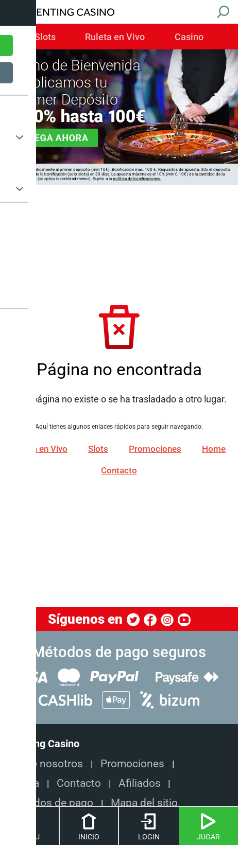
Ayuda (24, 783)
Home (214, 449)
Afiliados (139, 783)
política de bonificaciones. (137, 179)
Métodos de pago (51, 802)
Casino (189, 37)
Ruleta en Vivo (115, 37)
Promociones (155, 449)
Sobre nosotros (46, 763)
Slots (45, 37)
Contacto (119, 470)
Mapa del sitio (144, 802)
